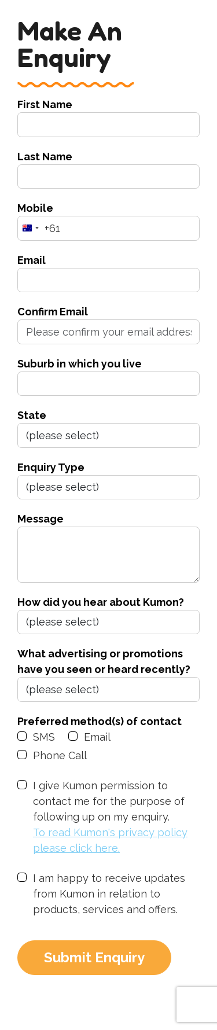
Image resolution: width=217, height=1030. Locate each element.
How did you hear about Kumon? (100, 602)
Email (31, 260)
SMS (44, 737)
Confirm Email (52, 312)
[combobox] (39, 228)
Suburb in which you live (79, 364)
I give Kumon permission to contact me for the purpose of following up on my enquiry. (116, 817)
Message (40, 519)
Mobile (35, 208)
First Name (44, 104)
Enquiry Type (50, 467)
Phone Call (60, 755)
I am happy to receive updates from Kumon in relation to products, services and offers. (109, 893)
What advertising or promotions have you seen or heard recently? (103, 661)
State (31, 415)
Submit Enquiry (94, 957)
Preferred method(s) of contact (99, 721)
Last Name (44, 156)
